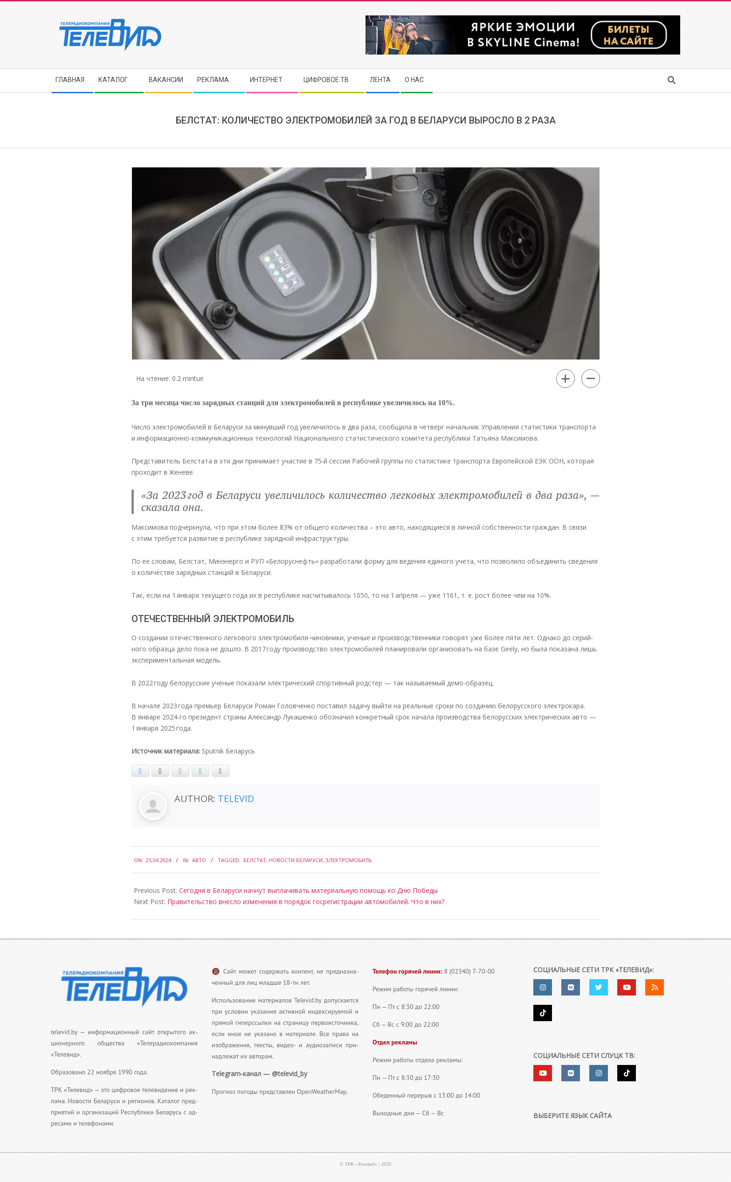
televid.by (64, 1032)
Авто (199, 860)
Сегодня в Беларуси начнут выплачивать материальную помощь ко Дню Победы (308, 890)
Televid (236, 798)
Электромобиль (348, 860)
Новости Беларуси (296, 860)
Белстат (254, 860)
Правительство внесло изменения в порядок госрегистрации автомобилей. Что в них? (305, 901)
